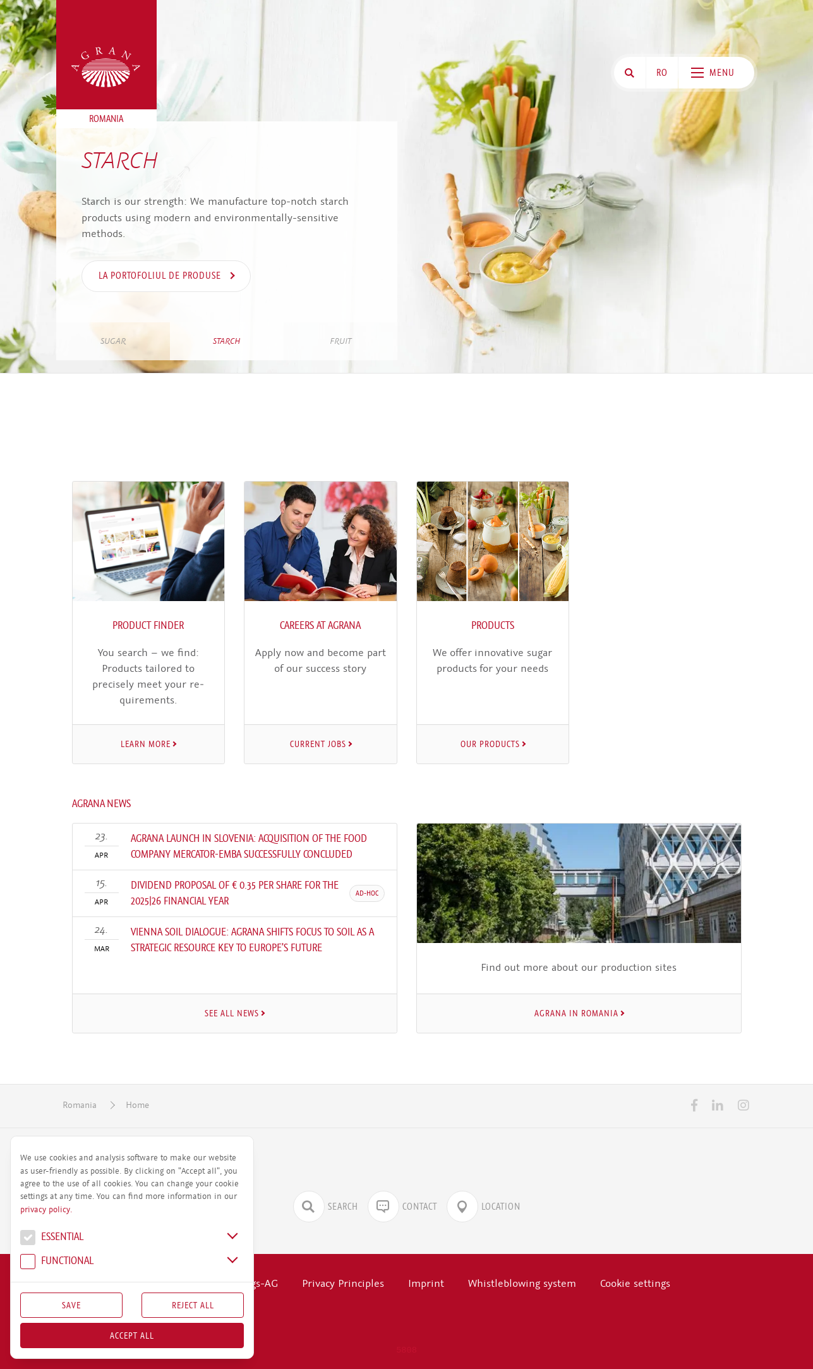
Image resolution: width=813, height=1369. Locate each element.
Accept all (132, 1335)
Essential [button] (51, 1238)
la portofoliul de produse (161, 275)
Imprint (426, 1283)
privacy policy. (46, 1210)
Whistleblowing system (522, 1283)
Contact (402, 1206)
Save (71, 1305)
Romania (80, 1105)
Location (484, 1206)
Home (137, 1105)
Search (325, 1206)
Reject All (193, 1305)
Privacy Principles (343, 1283)
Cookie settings (635, 1283)
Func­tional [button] (56, 1262)
